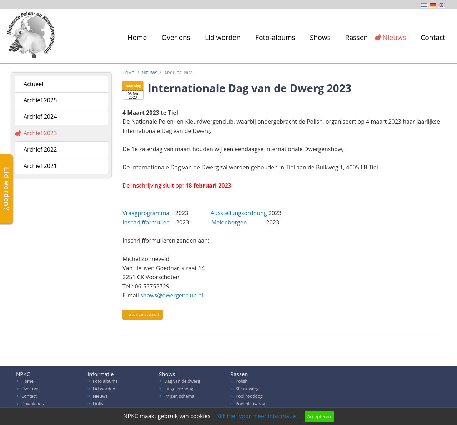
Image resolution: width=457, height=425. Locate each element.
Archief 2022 (40, 149)
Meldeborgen (229, 222)
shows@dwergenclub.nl (171, 295)
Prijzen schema (179, 398)
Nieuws (394, 37)
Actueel (33, 84)
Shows (320, 37)
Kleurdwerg (247, 390)
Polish (242, 383)
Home (137, 37)
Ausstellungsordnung (239, 213)
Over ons (175, 37)
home (128, 73)
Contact (433, 37)
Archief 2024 (40, 116)
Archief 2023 (40, 133)
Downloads (32, 405)
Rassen (356, 37)
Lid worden (223, 37)
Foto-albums (275, 37)
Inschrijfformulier (146, 222)
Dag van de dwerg (182, 383)
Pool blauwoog (250, 405)
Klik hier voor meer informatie (256, 416)
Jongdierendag (178, 390)
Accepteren (319, 416)
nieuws (149, 73)
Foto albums (105, 383)
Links (98, 405)
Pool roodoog (249, 398)
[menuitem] (136, 37)
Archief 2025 (40, 100)
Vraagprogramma (146, 213)
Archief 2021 (40, 166)
